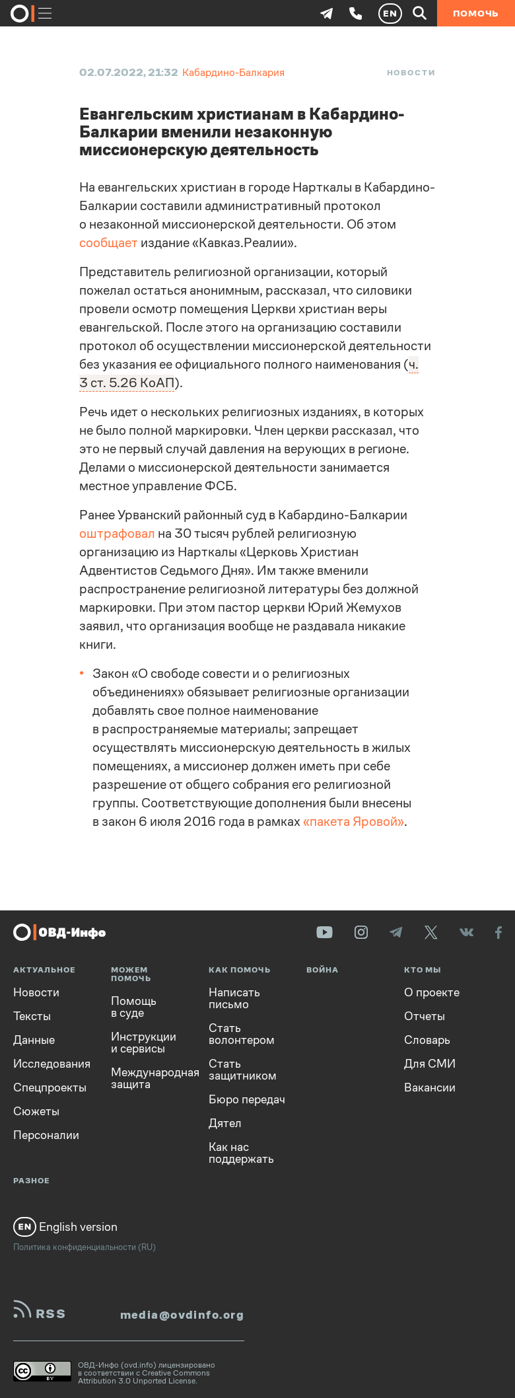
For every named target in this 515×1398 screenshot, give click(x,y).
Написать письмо (234, 998)
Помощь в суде (133, 1007)
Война (322, 970)
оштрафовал (117, 533)
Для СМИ (430, 1064)
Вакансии (430, 1087)
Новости (411, 72)
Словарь (427, 1040)
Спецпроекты (49, 1087)
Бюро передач (247, 1099)
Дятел (225, 1123)
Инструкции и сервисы (143, 1042)
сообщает (108, 243)
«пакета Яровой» (353, 821)
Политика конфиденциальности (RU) (84, 1247)
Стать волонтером (242, 1034)
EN (390, 13)
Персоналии (46, 1135)
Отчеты (424, 1016)
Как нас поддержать (241, 1153)
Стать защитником (243, 1070)
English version (65, 1227)
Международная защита (150, 1078)
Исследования (51, 1064)
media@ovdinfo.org (182, 1315)
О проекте (432, 992)
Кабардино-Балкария (233, 72)
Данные (34, 1040)
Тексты (32, 1016)
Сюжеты (36, 1111)
